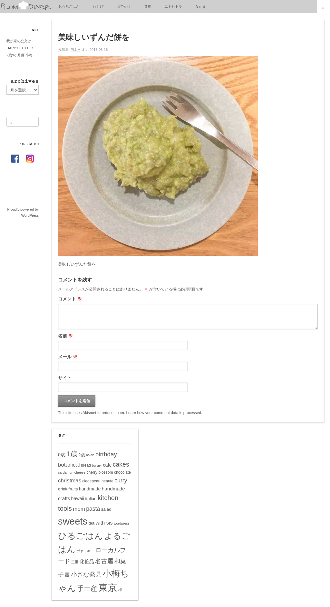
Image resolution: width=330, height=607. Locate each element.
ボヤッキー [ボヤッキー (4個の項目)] (85, 551)
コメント (70, 298)
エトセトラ (173, 6)
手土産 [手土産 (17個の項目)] (87, 588)
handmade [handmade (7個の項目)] (90, 488)
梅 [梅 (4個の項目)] (120, 590)
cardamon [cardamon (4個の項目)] (65, 472)
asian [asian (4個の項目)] (90, 455)
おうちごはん (69, 6)
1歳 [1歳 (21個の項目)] (71, 454)
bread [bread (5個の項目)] (86, 465)
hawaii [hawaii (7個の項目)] (77, 498)
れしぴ (98, 6)
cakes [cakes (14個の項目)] (121, 464)
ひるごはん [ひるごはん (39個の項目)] (80, 536)
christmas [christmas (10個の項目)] (69, 481)
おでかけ (124, 6)
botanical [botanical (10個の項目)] (69, 465)
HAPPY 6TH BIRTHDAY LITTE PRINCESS (22, 48)
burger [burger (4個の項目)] (97, 465)
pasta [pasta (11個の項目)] (93, 509)
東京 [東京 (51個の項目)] (108, 587)
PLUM (76, 50)
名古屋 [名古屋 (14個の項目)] (104, 560)
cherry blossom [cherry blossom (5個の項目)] (99, 472)
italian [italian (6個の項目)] (91, 498)
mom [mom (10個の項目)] (79, 509)
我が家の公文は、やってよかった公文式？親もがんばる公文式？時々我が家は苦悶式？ (22, 41)
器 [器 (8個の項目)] (67, 574)
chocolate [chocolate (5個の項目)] (122, 472)
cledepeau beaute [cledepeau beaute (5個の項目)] (97, 481)
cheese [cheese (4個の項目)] (79, 472)
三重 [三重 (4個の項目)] (74, 562)
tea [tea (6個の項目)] (92, 523)
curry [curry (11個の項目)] (120, 480)
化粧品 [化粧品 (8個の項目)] (87, 561)
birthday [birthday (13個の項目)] (106, 454)
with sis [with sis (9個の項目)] (104, 523)
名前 (65, 335)
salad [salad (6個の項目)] (106, 509)
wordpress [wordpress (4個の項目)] (122, 523)
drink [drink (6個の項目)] (62, 489)
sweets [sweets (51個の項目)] (72, 521)
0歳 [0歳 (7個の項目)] (61, 454)
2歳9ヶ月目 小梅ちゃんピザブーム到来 (22, 55)
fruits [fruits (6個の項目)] (73, 489)
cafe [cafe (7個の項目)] (107, 465)
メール (67, 356)
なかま (200, 6)
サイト (65, 377)
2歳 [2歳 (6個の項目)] (81, 454)
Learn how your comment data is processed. (164, 413)
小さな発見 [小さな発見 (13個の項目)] (86, 574)
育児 (147, 6)
